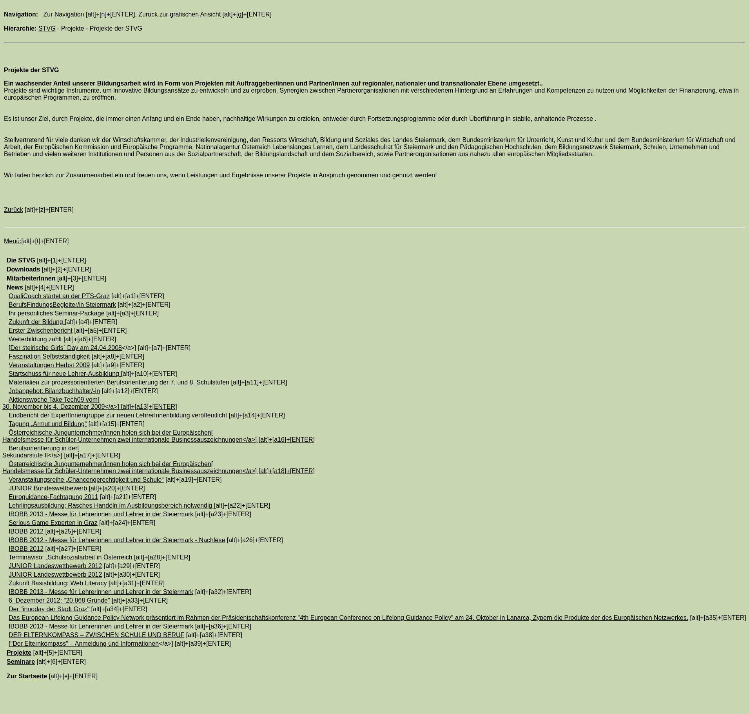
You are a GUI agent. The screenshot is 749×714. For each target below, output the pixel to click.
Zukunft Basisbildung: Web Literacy (59, 583)
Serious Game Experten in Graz (53, 522)
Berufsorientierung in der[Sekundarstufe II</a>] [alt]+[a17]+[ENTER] (61, 452)
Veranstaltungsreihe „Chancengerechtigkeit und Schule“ (86, 479)
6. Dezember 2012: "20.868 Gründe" (59, 600)
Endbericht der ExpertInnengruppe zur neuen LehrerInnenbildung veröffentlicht (118, 415)
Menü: (12, 241)
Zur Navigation (63, 14)
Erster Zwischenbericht (41, 330)
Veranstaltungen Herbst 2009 (49, 365)
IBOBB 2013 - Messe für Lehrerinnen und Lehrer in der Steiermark (101, 514)
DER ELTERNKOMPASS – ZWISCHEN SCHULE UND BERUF (96, 635)
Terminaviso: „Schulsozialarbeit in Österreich (70, 557)
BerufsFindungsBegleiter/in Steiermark (62, 304)
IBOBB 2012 (26, 531)
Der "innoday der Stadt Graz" (49, 609)
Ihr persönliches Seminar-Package (57, 313)
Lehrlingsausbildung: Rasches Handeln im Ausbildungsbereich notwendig (111, 505)
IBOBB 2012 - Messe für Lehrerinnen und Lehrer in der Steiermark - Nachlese (117, 540)
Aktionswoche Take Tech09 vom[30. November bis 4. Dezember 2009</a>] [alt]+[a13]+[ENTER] (89, 403)
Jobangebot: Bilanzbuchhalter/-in (54, 391)
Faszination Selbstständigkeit (49, 356)
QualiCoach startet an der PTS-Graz (59, 296)
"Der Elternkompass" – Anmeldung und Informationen (84, 643)
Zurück (13, 209)
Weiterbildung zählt (35, 339)
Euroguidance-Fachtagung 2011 (53, 497)
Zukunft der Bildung (37, 322)
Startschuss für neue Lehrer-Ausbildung (65, 373)
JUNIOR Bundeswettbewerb (48, 488)
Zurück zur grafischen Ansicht (179, 14)
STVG (47, 28)
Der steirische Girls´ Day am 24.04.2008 (66, 347)
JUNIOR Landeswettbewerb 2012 (55, 566)
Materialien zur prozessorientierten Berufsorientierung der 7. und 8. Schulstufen (119, 382)
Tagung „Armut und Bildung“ (48, 424)
